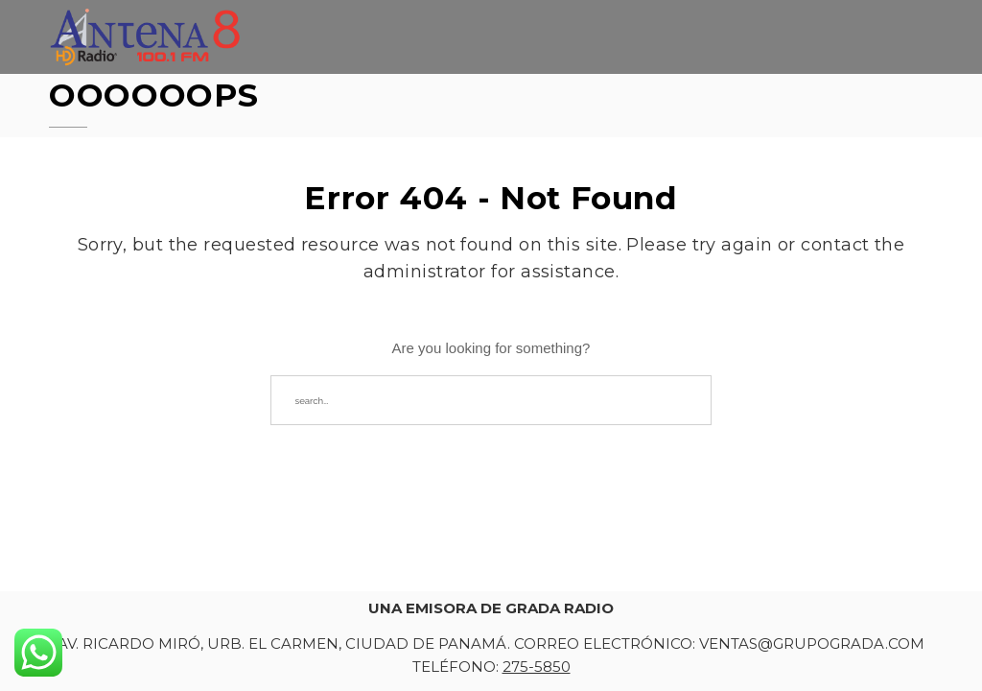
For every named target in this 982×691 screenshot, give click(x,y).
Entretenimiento (721, 46)
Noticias (596, 43)
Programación (871, 53)
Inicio (519, 40)
